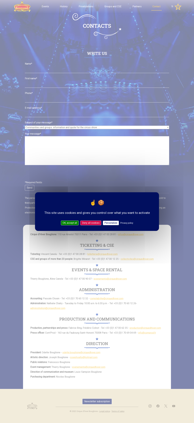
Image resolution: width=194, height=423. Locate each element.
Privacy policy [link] (126, 223)
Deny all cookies (91, 222)
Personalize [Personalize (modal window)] (110, 222)
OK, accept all (70, 222)
